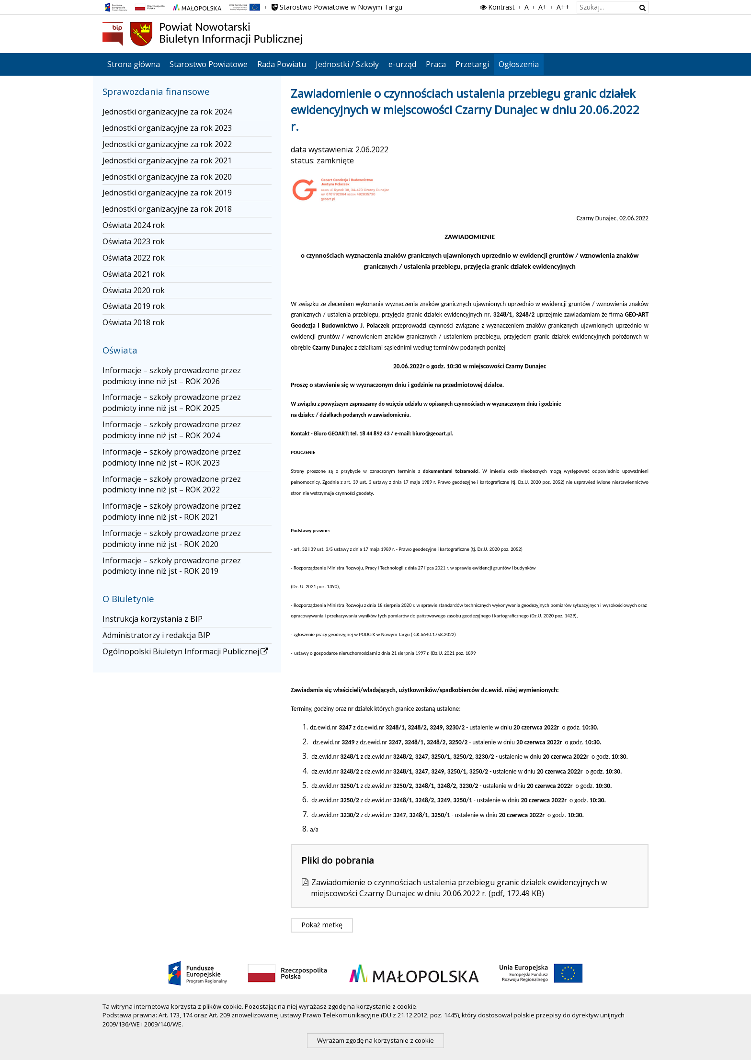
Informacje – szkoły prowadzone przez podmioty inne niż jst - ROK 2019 (171, 566)
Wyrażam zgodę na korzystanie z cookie (375, 1040)
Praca (436, 64)
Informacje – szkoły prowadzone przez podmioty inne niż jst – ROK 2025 (171, 402)
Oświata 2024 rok (133, 225)
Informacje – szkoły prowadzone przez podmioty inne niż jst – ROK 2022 (171, 484)
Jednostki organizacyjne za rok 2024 (167, 111)
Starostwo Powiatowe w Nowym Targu (336, 6)
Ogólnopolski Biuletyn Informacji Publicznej (186, 651)
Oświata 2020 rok (133, 290)
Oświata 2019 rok (133, 306)
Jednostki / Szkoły (347, 64)
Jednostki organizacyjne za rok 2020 (167, 176)
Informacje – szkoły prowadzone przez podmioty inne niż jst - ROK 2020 (171, 538)
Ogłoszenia (519, 64)
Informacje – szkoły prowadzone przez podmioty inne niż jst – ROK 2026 (171, 376)
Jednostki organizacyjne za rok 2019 (167, 192)
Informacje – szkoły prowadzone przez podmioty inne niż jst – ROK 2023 (171, 457)
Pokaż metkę (321, 924)
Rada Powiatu (281, 64)
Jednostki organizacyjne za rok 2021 (167, 160)
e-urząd (402, 64)
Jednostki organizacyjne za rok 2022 (167, 144)
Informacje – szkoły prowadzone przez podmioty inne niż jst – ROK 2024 (171, 430)
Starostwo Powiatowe (209, 64)
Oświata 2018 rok (133, 322)
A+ (542, 6)
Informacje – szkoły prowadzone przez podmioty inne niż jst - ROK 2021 (171, 511)
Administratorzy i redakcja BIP (156, 635)
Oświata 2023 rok (133, 241)
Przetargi (472, 64)
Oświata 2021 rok (133, 274)
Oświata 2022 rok (133, 257)
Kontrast (496, 6)
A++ (563, 6)
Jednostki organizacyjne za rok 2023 (167, 128)
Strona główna (133, 64)
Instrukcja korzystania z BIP (152, 619)
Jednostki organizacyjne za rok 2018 (167, 209)
